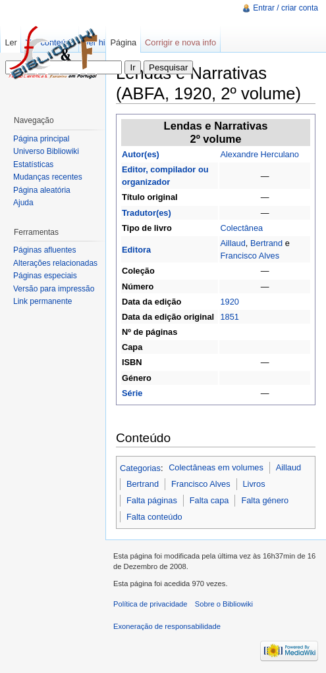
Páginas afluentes (44, 250)
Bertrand (266, 243)
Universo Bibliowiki (46, 151)
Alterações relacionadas (55, 263)
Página (123, 42)
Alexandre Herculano (259, 154)
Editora (136, 250)
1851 (229, 317)
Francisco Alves (249, 256)
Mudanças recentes (47, 177)
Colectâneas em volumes (216, 467)
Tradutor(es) (146, 213)
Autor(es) (140, 154)
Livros (253, 484)
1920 (229, 302)
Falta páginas (151, 500)
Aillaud (232, 243)
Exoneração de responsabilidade (167, 626)
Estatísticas (33, 164)
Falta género (264, 500)
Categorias (140, 467)
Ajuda (23, 202)
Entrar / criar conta (285, 7)
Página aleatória (41, 190)
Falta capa (209, 500)
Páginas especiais (45, 275)
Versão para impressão (53, 288)
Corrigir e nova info (180, 42)
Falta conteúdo (154, 517)
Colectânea (241, 228)
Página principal (41, 138)
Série (132, 393)
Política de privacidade (150, 604)
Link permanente (42, 301)
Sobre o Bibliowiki (224, 604)
